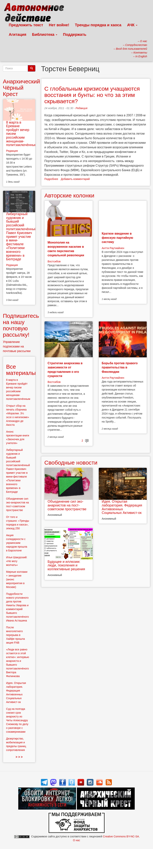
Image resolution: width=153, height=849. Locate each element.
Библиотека (44, 34)
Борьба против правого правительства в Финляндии (120, 367)
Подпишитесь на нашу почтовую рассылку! (21, 325)
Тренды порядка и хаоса (98, 25)
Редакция (81, 108)
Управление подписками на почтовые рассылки (17, 346)
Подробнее (51, 179)
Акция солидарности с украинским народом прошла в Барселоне (16, 543)
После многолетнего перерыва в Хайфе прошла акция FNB (15, 635)
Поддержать (74, 34)
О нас (76, 840)
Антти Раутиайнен (113, 248)
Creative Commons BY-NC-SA (121, 836)
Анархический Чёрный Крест (21, 87)
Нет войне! (59, 25)
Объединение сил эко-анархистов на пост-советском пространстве (67, 505)
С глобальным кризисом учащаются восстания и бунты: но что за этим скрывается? (92, 94)
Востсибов (54, 261)
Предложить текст (26, 25)
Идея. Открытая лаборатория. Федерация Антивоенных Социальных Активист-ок (122, 507)
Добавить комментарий (75, 179)
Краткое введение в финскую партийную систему (117, 238)
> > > (19, 757)
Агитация (17, 34)
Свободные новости (70, 462)
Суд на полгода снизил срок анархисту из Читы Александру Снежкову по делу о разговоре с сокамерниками (17, 720)
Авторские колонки (69, 195)
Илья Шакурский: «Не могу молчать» (16, 561)
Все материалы (21, 369)
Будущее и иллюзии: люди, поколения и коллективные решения (66, 565)
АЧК (132, 25)
